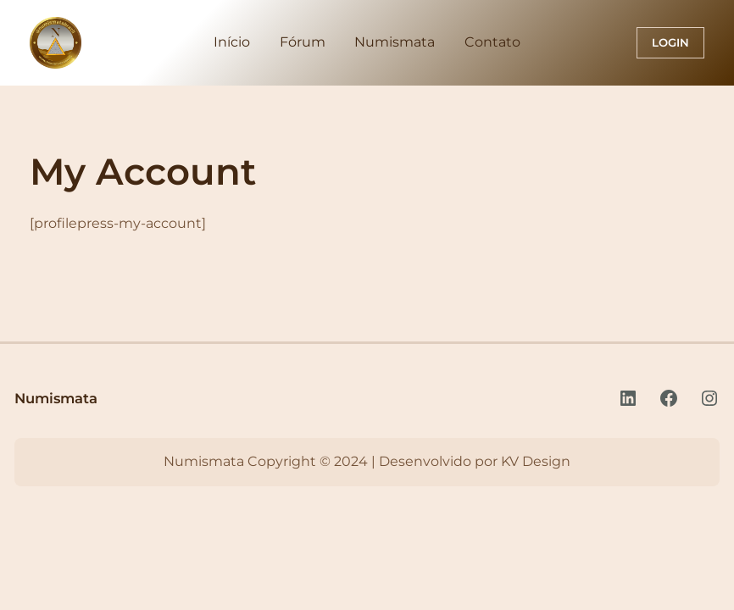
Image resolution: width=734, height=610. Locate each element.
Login (670, 42)
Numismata (55, 398)
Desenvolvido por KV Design (474, 461)
